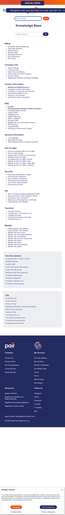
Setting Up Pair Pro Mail (17, 157)
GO (46, 19)
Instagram (37, 393)
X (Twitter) (38, 408)
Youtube (37, 404)
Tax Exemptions (14, 57)
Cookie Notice (16, 512)
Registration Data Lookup (14, 406)
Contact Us (9, 358)
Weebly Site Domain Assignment (20, 239)
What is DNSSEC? (14, 119)
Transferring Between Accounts (19, 217)
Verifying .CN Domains (16, 95)
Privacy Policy (13, 76)
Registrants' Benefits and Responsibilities (14, 398)
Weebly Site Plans (14, 242)
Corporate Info (13, 70)
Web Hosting (39, 379)
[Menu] (58, 9)
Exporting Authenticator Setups (19, 175)
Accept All (16, 507)
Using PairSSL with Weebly (18, 202)
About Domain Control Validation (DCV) (23, 196)
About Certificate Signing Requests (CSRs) (23, 194)
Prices (36, 376)
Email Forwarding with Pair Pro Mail (21, 151)
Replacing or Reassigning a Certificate (22, 200)
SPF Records (12, 124)
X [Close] (61, 490)
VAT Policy (12, 59)
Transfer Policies (14, 211)
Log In (36, 372)
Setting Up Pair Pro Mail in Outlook (21, 165)
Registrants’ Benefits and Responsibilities (23, 78)
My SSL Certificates (41, 365)
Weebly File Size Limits (16, 233)
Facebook (38, 400)
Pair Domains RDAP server (18, 93)
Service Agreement (12, 365)
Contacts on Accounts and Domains (21, 91)
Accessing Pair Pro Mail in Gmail (20, 159)
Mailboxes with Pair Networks (17, 273)
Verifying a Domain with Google (20, 128)
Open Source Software (16, 72)
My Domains (38, 361)
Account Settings (40, 358)
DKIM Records (13, 115)
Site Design (38, 383)
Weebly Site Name (15, 240)
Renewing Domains (15, 55)
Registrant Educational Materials (17, 402)
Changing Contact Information (19, 89)
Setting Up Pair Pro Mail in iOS (19, 161)
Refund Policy (13, 51)
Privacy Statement (48, 512)
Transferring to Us (14, 219)
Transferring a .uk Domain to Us (20, 213)
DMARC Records (14, 117)
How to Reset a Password (17, 179)
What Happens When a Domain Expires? (23, 142)
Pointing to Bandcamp (14, 275)
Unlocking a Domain (15, 184)
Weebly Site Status (15, 246)
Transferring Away (14, 215)
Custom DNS (12, 113)
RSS (35, 411)
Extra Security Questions (17, 177)
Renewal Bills (13, 53)
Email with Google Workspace (17, 267)
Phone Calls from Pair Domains (19, 74)
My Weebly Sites (40, 369)
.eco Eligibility (13, 138)
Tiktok (36, 397)
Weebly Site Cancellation (17, 237)
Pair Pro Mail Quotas (15, 153)
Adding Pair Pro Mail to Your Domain (21, 155)
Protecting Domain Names (17, 180)
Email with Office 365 (14, 270)
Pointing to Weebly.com (14, 281)
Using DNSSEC (13, 126)
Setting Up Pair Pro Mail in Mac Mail (21, 163)
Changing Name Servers (17, 111)
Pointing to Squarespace (15, 284)
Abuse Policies (13, 68)
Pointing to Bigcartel (13, 278)
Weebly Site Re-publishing (17, 244)
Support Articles (11, 393)
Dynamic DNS (13, 120)
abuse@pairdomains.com (25, 416)
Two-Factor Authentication (18, 182)
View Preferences (48, 507)
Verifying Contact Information (19, 97)
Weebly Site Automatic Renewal (19, 235)
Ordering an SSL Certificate (18, 198)
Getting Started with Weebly (18, 229)
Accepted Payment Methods (18, 47)
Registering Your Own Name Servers (21, 122)
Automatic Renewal (15, 49)
